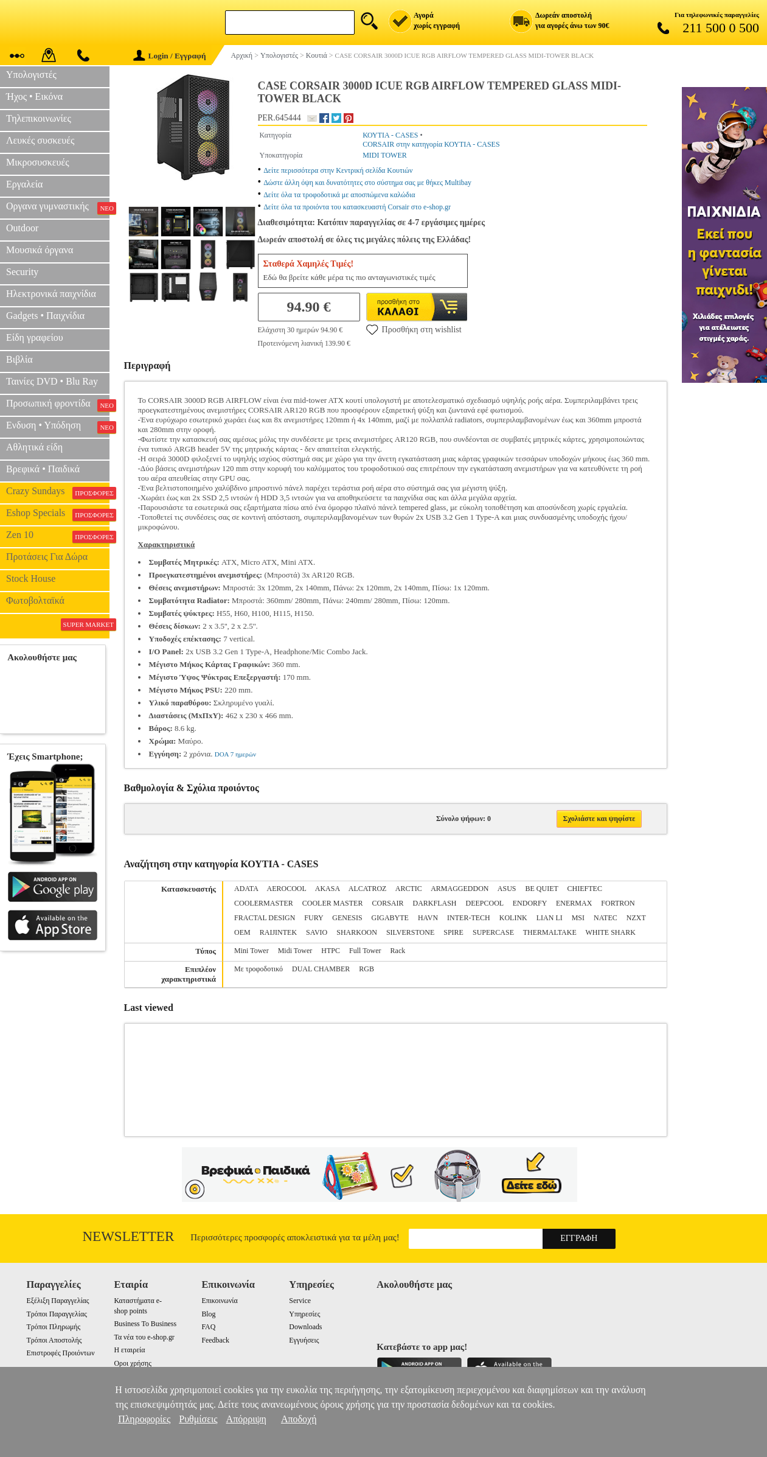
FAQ (208, 1326)
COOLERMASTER (263, 903)
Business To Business (145, 1323)
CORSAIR (387, 903)
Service (300, 1300)
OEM (242, 932)
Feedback (215, 1340)
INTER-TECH (468, 918)
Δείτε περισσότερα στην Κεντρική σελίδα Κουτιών (337, 170)
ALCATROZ (368, 888)
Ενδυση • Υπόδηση (57, 426)
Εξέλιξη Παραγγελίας (58, 1300)
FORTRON (617, 903)
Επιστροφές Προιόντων (61, 1353)
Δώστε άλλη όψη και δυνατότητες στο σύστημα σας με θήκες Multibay (367, 182)
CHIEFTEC (584, 888)
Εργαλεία (24, 184)
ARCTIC (408, 888)
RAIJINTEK (278, 932)
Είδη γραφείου (34, 337)
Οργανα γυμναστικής (57, 207)
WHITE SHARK (611, 932)
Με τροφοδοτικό (258, 969)
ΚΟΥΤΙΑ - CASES (390, 135)
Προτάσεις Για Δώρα (47, 556)
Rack (398, 950)
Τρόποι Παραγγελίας (57, 1314)
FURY (313, 918)
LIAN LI (549, 918)
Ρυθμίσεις (198, 1419)
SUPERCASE (493, 932)
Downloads (305, 1326)
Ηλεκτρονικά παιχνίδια (51, 293)
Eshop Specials (57, 514)
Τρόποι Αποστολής (54, 1340)
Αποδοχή (299, 1419)
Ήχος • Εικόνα (34, 96)
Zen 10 (57, 536)
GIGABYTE (390, 918)
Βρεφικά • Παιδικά (43, 469)
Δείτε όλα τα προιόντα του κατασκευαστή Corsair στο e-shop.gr (357, 207)
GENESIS (347, 918)
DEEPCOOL (485, 903)
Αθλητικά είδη (34, 447)
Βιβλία (19, 359)
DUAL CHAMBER (321, 969)
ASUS (507, 888)
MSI (578, 918)
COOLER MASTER (332, 903)
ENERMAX (574, 903)
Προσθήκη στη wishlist (414, 329)
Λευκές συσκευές (40, 140)
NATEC (605, 918)
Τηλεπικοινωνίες (38, 118)
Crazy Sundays (57, 492)
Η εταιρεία (129, 1350)
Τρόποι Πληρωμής (54, 1326)
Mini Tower (251, 950)
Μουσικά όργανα (39, 250)
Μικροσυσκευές (37, 162)
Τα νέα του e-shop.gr (144, 1337)
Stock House (30, 578)
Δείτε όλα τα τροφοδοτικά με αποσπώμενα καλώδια (339, 194)
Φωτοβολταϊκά (35, 600)
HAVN (428, 918)
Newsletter (129, 1236)
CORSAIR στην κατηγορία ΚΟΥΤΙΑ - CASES (431, 144)
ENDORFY (530, 903)
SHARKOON (356, 932)
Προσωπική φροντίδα (57, 404)
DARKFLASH (434, 903)
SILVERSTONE (410, 932)
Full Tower (365, 950)
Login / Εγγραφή (169, 55)
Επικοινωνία (219, 1300)
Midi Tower (295, 950)
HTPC (330, 950)
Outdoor (22, 228)
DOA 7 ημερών (235, 754)
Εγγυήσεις (304, 1340)
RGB (366, 969)
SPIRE (453, 932)
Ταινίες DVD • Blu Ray (52, 381)
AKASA (327, 888)
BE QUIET (542, 888)
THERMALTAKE (550, 932)
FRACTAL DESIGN (264, 918)
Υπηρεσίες (304, 1314)
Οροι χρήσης (132, 1363)
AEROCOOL (286, 888)
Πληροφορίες (144, 1419)
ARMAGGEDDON (459, 888)
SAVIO (316, 932)
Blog (208, 1314)
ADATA (246, 888)
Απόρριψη (246, 1419)
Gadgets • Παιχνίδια (45, 315)
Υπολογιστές (31, 74)
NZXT (636, 918)
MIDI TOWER (385, 155)
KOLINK (513, 918)
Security (22, 272)
